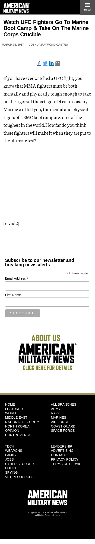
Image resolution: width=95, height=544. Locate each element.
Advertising (62, 450)
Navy (55, 413)
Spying (11, 472)
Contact (59, 455)
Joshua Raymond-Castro (48, 44)
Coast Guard (63, 426)
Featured (14, 409)
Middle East (16, 417)
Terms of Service (67, 464)
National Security (22, 422)
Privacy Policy (65, 459)
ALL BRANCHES (63, 404)
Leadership (61, 446)
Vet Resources (19, 477)
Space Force (63, 430)
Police (11, 468)
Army (56, 409)
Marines (58, 417)
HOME (10, 404)
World (11, 413)
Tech (9, 446)
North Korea (17, 426)
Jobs (9, 459)
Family (11, 455)
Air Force (60, 422)
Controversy (18, 435)
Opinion (12, 430)
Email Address (17, 278)
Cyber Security (19, 464)
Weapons (13, 450)
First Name (13, 295)
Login (57, 515)
